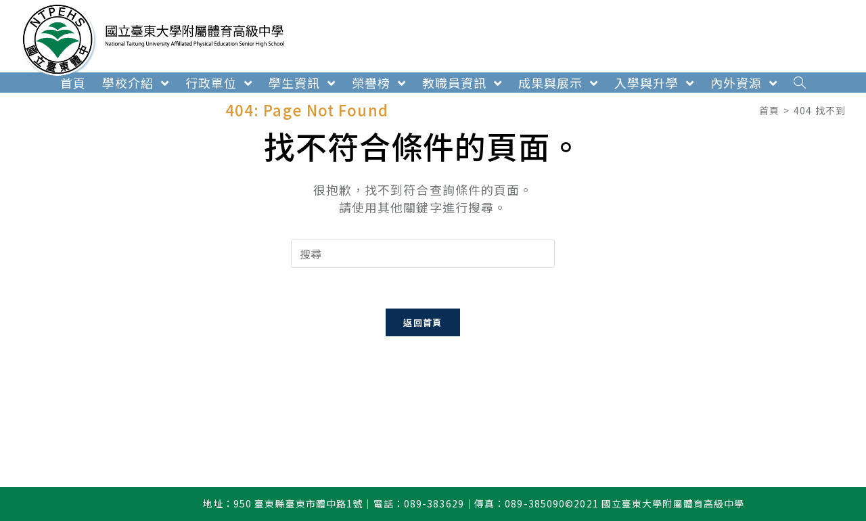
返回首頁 (422, 322)
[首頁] (769, 110)
